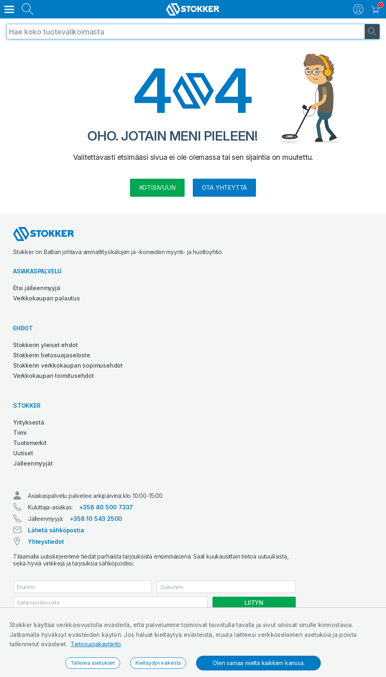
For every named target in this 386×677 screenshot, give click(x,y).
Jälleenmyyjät (33, 463)
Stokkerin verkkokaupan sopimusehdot (68, 365)
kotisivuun (157, 187)
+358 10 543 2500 (96, 518)
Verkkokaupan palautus (46, 298)
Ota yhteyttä (224, 187)
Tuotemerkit (30, 442)
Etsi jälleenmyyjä (36, 287)
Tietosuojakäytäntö (96, 644)
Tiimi (20, 432)
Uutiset (23, 453)
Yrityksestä (28, 422)
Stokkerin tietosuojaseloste (51, 355)
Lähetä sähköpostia (56, 530)
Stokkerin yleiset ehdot (45, 344)
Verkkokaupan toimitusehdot (53, 375)
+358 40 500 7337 (106, 507)
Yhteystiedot (46, 541)
